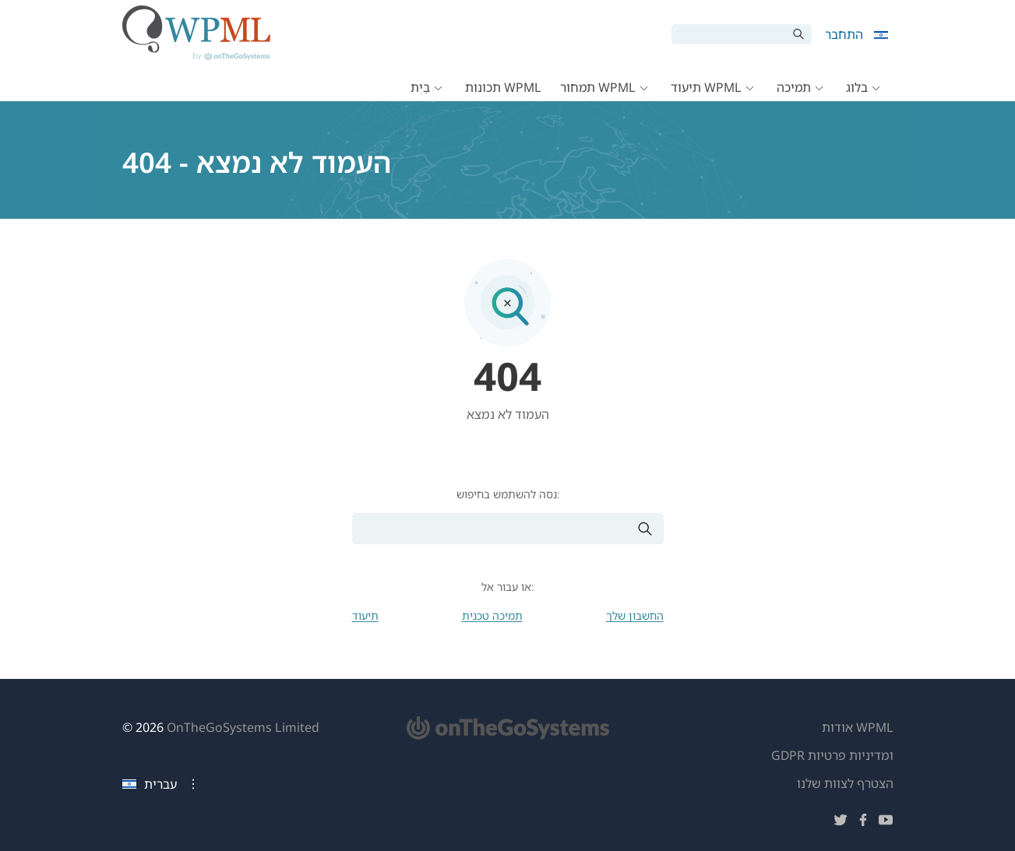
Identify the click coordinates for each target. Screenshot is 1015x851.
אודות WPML (857, 727)
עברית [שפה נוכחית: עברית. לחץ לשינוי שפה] (149, 784)
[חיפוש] (729, 34)
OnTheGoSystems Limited (243, 727)
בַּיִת (420, 87)
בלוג (857, 87)
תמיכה (794, 87)
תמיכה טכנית (492, 615)
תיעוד (365, 615)
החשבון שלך (635, 615)
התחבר (844, 34)
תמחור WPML (598, 87)
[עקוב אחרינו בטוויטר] (840, 822)
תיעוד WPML (706, 87)
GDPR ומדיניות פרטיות (832, 755)
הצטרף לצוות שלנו (845, 783)
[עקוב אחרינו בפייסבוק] (863, 822)
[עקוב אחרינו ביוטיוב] (885, 822)
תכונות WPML (503, 87)
